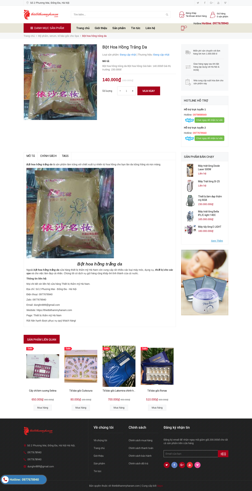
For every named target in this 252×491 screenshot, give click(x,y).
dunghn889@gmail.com (40, 466)
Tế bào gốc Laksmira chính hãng (119, 390)
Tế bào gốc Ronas (157, 390)
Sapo (160, 485)
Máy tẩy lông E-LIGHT (209, 226)
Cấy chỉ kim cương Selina (42, 390)
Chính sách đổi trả (138, 463)
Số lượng (107, 90)
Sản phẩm (119, 28)
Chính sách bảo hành (140, 455)
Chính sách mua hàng (140, 440)
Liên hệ (150, 28)
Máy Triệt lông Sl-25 (209, 181)
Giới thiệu (101, 28)
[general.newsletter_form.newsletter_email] (196, 453)
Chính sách (48, 156)
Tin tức (135, 28)
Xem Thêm (217, 240)
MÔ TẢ (30, 156)
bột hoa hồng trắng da (46, 269)
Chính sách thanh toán (141, 448)
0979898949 (199, 114)
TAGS (65, 156)
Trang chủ (82, 28)
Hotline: (207, 23)
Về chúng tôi (100, 440)
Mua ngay (149, 90)
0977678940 (220, 23)
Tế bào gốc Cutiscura (80, 390)
